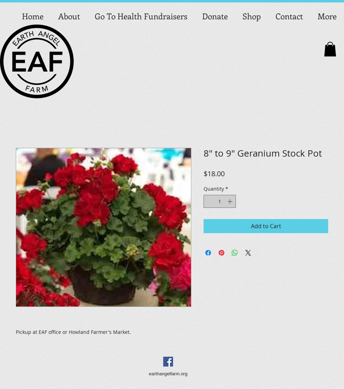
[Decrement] (209, 201)
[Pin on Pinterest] (221, 253)
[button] (330, 49)
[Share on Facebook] (208, 253)
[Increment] (230, 201)
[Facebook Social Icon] (168, 362)
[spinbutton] (219, 201)
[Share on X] (248, 253)
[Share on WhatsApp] (235, 253)
